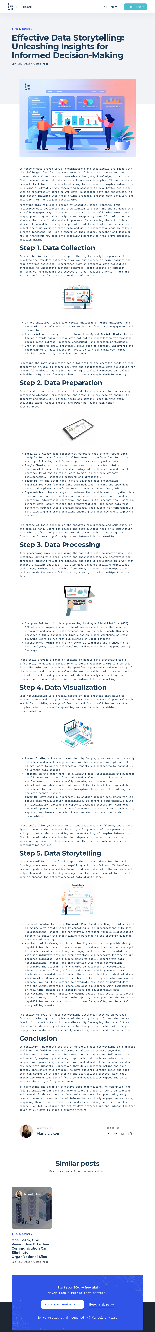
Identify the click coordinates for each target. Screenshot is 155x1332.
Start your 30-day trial (62, 1304)
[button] (110, 6)
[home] (20, 6)
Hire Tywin (135, 6)
